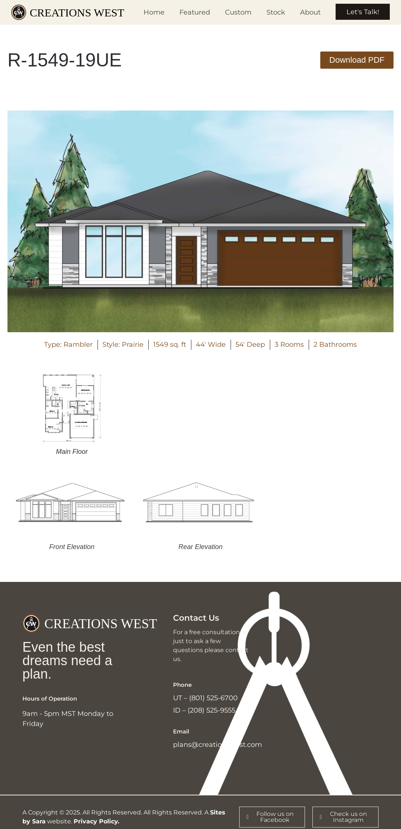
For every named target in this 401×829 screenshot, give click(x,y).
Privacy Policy (96, 823)
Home (152, 12)
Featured (193, 12)
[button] (357, 60)
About (309, 12)
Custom (237, 12)
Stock (274, 12)
